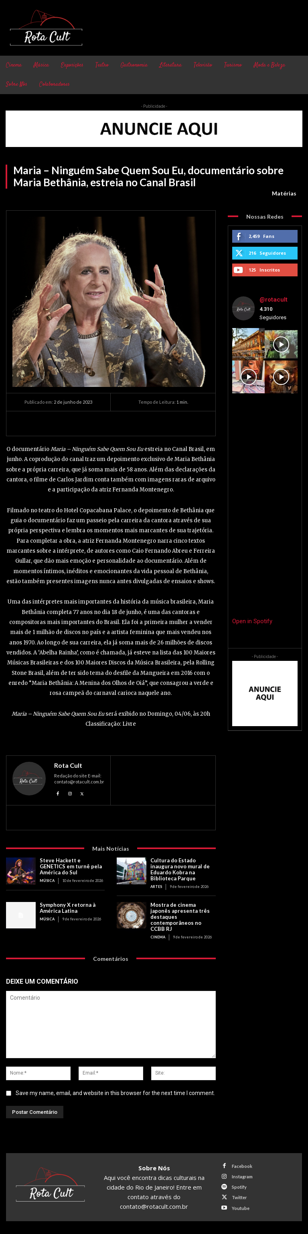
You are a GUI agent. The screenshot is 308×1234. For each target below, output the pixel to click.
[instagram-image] (248, 344)
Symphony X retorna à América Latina (67, 908)
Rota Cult (68, 765)
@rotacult (273, 299)
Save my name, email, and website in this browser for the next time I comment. (115, 1092)
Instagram (242, 1176)
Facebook (242, 1165)
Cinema (157, 936)
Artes (156, 886)
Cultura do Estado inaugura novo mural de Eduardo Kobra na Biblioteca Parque (180, 869)
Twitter (239, 1197)
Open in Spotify (252, 621)
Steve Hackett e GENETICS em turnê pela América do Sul (71, 866)
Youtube (240, 1207)
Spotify (239, 1187)
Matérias (284, 193)
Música (47, 880)
